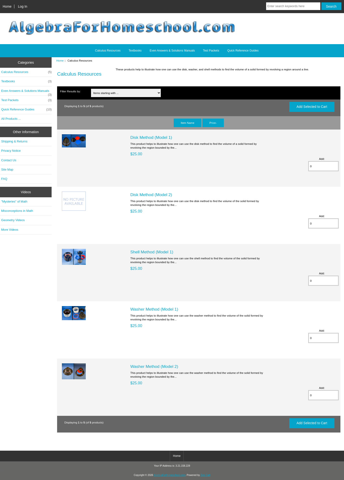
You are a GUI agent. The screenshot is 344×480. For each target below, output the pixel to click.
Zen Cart (205, 475)
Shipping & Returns (14, 141)
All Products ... (11, 118)
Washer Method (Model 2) (154, 366)
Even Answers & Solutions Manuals (172, 50)
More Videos (9, 229)
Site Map (7, 169)
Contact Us (8, 160)
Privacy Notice (11, 150)
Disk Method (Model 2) (151, 194)
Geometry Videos (13, 220)
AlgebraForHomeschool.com (169, 475)
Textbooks (135, 50)
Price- (213, 122)
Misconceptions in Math (17, 211)
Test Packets (211, 50)
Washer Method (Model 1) (154, 309)
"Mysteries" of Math (14, 201)
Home (7, 6)
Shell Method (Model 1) (151, 252)
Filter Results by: (70, 91)
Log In (22, 6)
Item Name (187, 122)
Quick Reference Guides (242, 50)
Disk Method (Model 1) (151, 137)
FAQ (4, 179)
